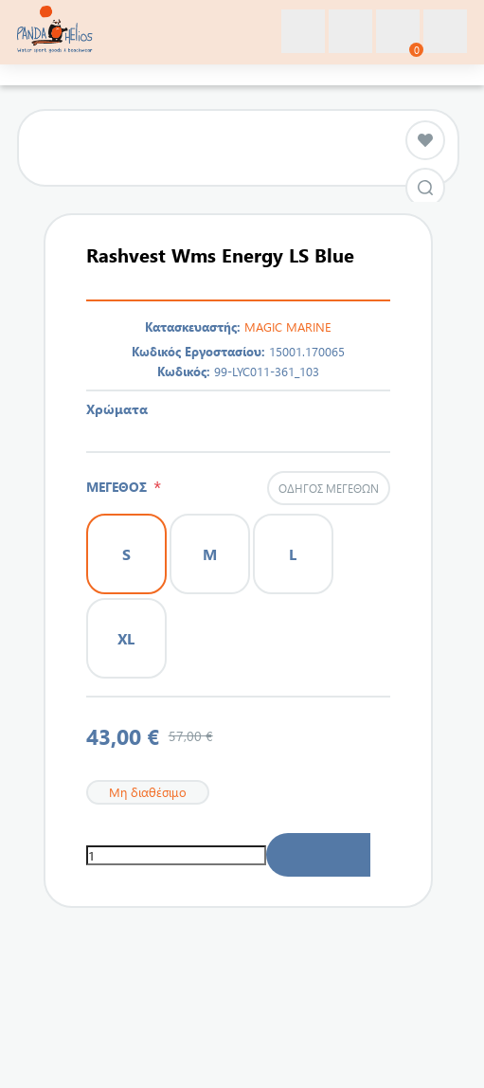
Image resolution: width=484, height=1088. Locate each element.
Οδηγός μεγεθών (328, 488)
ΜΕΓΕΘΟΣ (119, 487)
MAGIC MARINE (288, 326)
